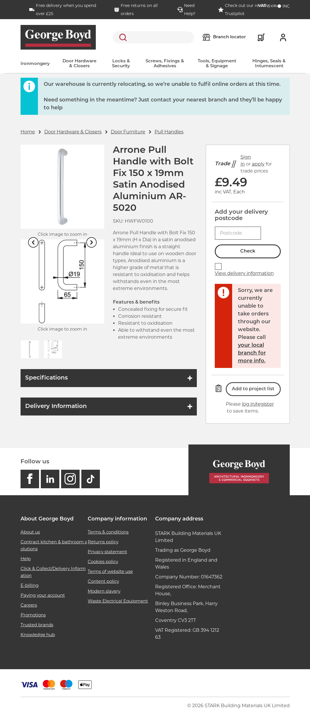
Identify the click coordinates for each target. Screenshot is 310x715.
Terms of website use (110, 571)
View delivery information (244, 273)
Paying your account (43, 595)
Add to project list (253, 389)
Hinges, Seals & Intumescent (269, 63)
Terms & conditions (108, 532)
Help (26, 558)
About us (30, 532)
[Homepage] (239, 469)
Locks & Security (121, 63)
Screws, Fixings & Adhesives (165, 63)
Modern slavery (104, 591)
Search (122, 37)
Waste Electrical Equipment (118, 601)
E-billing (29, 585)
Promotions (33, 615)
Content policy (103, 581)
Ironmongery (35, 64)
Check (247, 251)
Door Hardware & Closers (79, 63)
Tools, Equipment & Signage (217, 63)
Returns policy (103, 542)
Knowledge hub (38, 634)
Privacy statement (107, 551)
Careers (29, 605)
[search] (153, 37)
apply (258, 164)
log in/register (258, 404)
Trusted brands (37, 624)
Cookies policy (103, 561)
